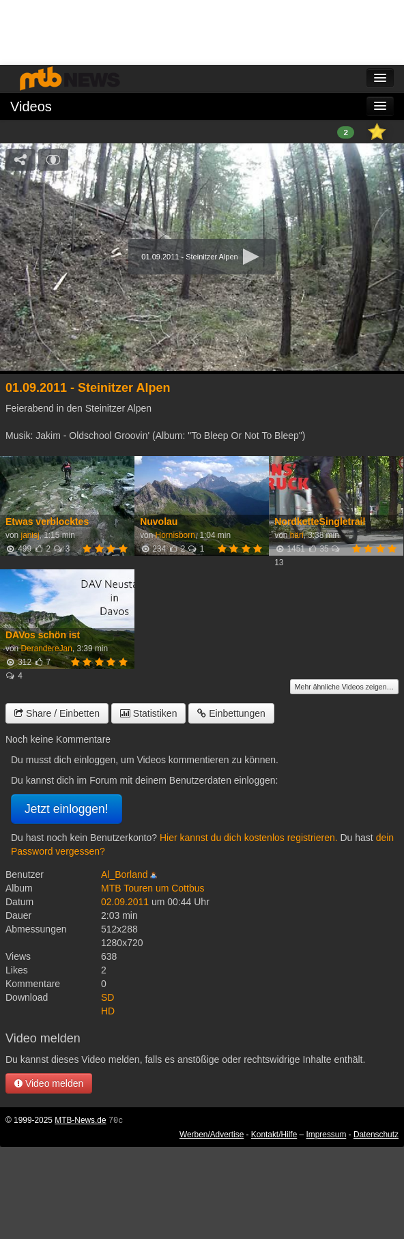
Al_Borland (124, 874)
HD (108, 1011)
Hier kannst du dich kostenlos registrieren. (249, 837)
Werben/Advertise (211, 1134)
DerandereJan (46, 648)
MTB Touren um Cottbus (152, 888)
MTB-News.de (80, 1120)
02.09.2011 (125, 901)
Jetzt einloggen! (67, 809)
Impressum (326, 1134)
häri (297, 535)
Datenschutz (376, 1134)
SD (107, 997)
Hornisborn (175, 535)
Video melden (48, 1083)
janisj (29, 535)
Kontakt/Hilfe (274, 1134)
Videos (31, 106)
